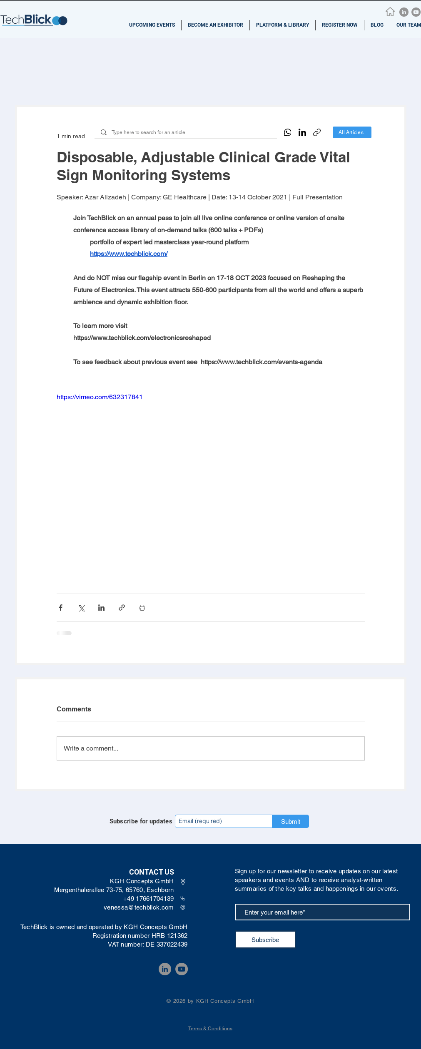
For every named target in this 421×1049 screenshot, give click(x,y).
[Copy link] (317, 132)
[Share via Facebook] (61, 608)
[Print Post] (142, 608)
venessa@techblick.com (139, 907)
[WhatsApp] (287, 132)
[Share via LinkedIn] (101, 608)
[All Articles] (352, 132)
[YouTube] (416, 12)
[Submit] (290, 821)
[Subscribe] (265, 939)
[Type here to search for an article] (185, 132)
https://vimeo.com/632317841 (100, 397)
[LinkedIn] (404, 12)
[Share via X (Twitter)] (81, 608)
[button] (152, 25)
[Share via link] (122, 608)
